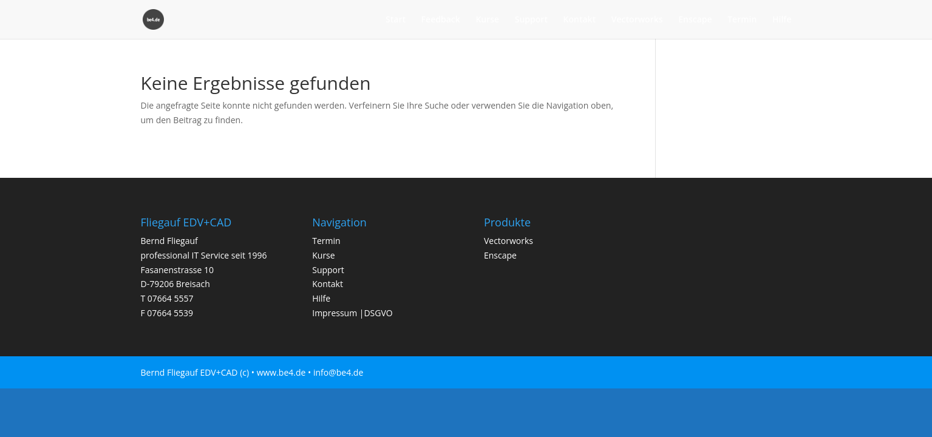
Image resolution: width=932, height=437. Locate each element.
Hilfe (781, 20)
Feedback (440, 20)
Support (531, 20)
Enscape (695, 20)
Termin (742, 20)
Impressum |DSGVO (352, 313)
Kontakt (579, 20)
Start (396, 20)
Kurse (487, 20)
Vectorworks (637, 20)
